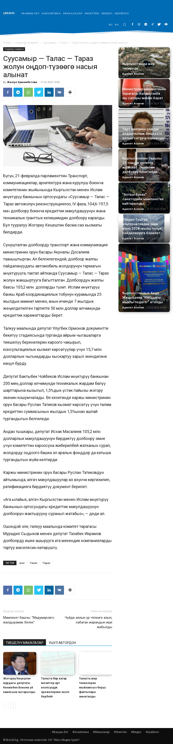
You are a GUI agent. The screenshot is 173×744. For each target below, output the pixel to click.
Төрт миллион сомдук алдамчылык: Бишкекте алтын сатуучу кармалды (143, 133)
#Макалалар (101, 732)
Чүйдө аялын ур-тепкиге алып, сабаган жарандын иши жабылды (88, 622)
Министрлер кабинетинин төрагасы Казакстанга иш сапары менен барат (144, 93)
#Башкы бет (60, 732)
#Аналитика (81, 732)
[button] (124, 24)
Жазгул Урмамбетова (22, 82)
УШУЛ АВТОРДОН (62, 643)
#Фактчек (120, 732)
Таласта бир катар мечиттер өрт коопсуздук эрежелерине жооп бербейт (55, 687)
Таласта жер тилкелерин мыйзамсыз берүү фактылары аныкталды (92, 687)
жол (22, 563)
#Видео (136, 732)
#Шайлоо (152, 732)
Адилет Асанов (133, 73)
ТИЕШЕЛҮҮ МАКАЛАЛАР (24, 643)
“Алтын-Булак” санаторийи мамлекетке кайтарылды (143, 199)
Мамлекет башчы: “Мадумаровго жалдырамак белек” (28, 620)
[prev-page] (6, 705)
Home (7, 43)
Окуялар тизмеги (26, 43)
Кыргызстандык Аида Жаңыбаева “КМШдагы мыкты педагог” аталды (142, 297)
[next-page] (13, 705)
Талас (33, 563)
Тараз (46, 563)
